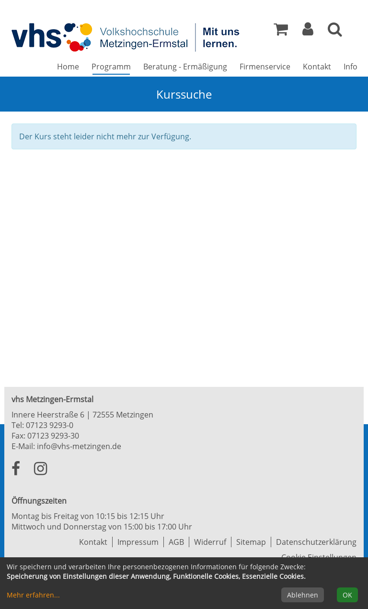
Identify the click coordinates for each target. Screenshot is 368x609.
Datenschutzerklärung (316, 542)
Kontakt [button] (317, 66)
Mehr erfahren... (33, 594)
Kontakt (93, 542)
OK (347, 594)
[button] (307, 31)
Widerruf (210, 542)
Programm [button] (114, 66)
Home (68, 66)
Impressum (138, 542)
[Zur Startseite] (127, 37)
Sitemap (251, 542)
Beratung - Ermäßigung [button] (185, 66)
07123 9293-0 (49, 425)
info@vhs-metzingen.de (79, 446)
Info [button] (350, 66)
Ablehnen (302, 594)
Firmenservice (265, 66)
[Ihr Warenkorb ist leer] (281, 31)
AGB (176, 542)
